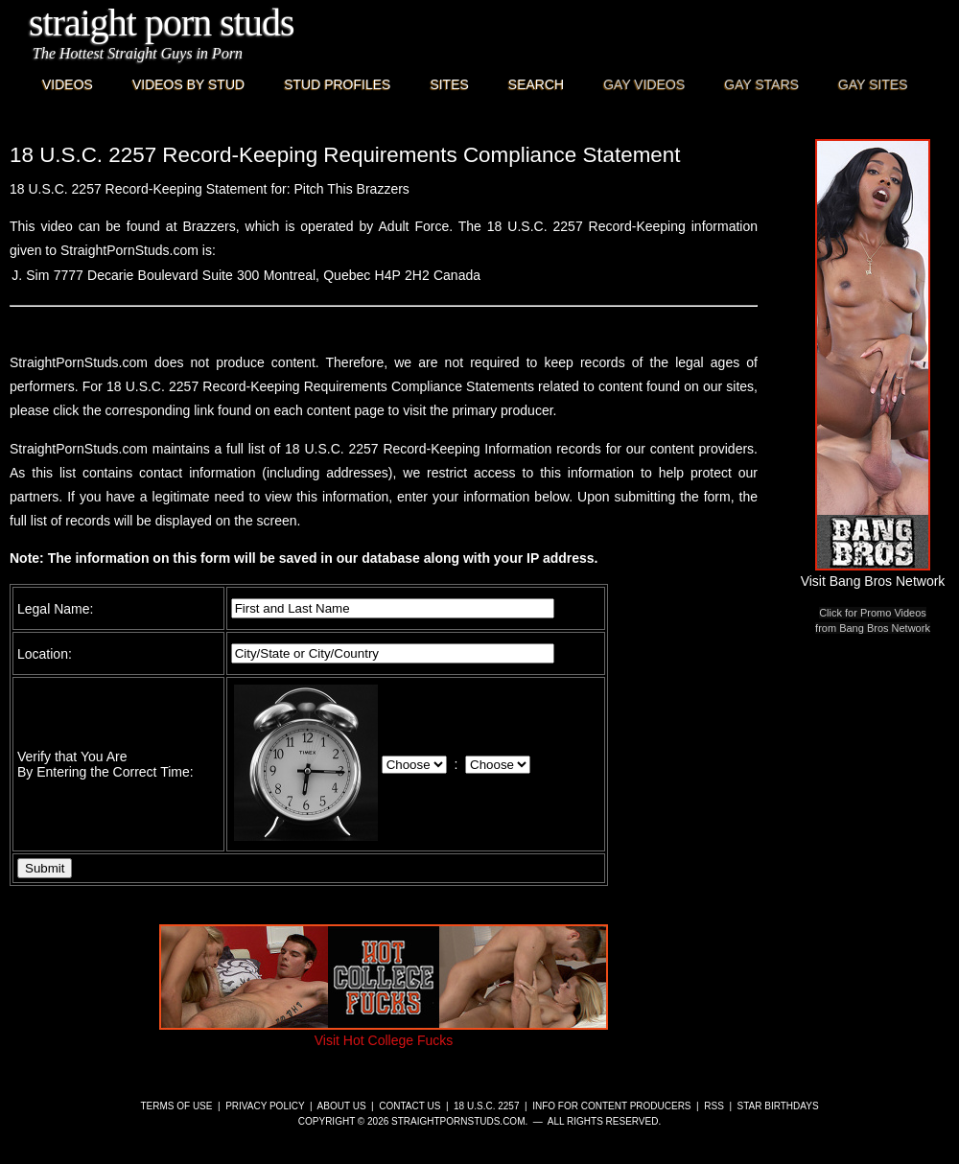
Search (536, 84)
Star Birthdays (778, 1106)
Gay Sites (873, 84)
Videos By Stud (188, 84)
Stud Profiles (337, 84)
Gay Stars (761, 84)
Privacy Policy (264, 1106)
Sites (449, 84)
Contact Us (409, 1106)
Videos (67, 84)
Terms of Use (176, 1106)
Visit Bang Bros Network (873, 573)
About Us (341, 1106)
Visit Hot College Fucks (383, 1032)
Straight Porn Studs (161, 22)
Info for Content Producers (611, 1106)
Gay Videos (644, 84)
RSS (714, 1106)
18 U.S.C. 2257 (486, 1106)
